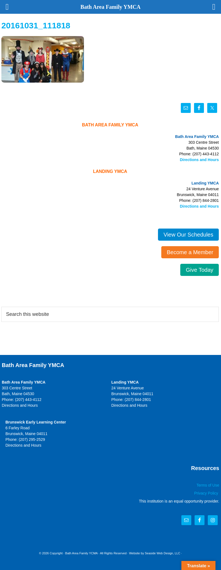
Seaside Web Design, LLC (162, 553)
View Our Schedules (188, 235)
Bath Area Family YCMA (81, 553)
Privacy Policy (206, 493)
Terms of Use (208, 485)
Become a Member (190, 252)
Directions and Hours (199, 160)
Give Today (199, 270)
